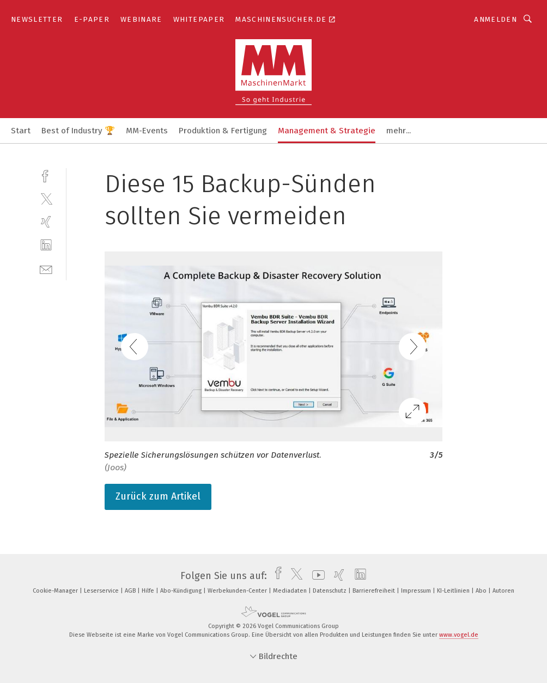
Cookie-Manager (56, 590)
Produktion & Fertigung (223, 131)
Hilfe (149, 590)
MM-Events (147, 131)
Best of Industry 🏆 (78, 131)
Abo (482, 590)
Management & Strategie (326, 131)
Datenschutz (330, 590)
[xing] (46, 222)
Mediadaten (290, 590)
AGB (131, 590)
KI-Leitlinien (454, 590)
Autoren (503, 590)
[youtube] (316, 576)
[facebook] (46, 175)
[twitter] (46, 198)
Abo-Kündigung (181, 590)
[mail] (46, 268)
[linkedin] (46, 245)
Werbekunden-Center (238, 590)
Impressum (417, 590)
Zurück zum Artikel (158, 496)
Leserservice (102, 590)
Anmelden (495, 19)
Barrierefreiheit (374, 590)
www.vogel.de (458, 634)
